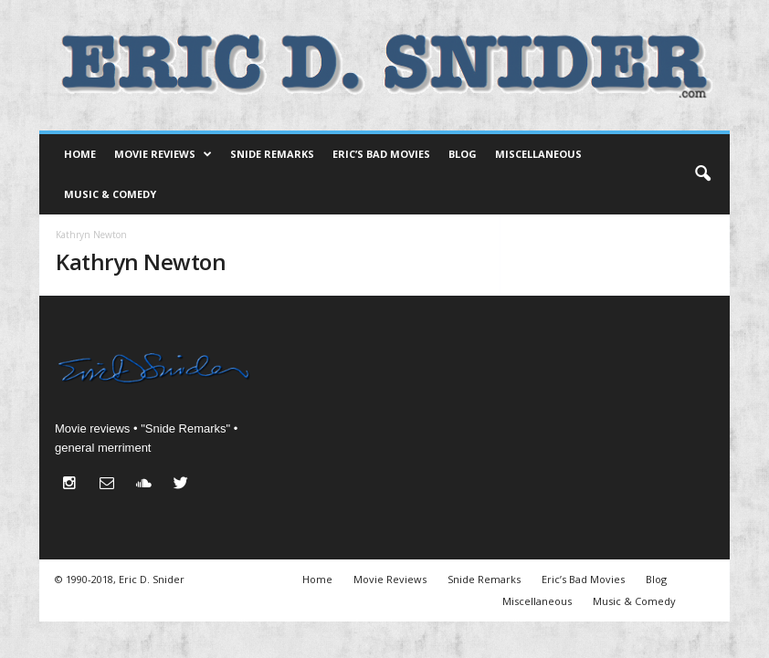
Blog (462, 154)
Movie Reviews (163, 154)
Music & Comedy (110, 194)
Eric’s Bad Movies (381, 154)
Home (80, 154)
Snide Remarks (272, 154)
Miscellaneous (538, 154)
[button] (702, 174)
